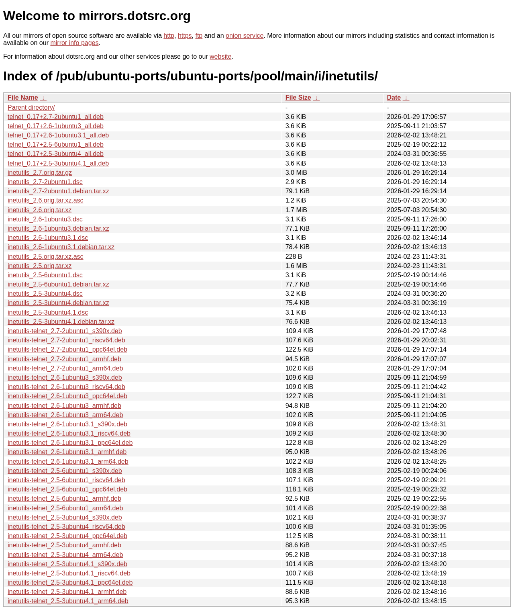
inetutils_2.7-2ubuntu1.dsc (45, 181)
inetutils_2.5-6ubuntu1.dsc (45, 275)
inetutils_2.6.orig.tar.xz (39, 210)
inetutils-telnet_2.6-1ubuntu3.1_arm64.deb (68, 461)
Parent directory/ (31, 107)
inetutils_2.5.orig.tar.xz (39, 265)
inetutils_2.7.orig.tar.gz (40, 172)
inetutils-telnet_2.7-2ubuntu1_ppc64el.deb (67, 349)
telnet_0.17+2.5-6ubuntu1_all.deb (56, 144)
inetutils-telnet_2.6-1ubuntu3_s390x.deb (65, 377)
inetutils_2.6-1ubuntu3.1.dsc (48, 237)
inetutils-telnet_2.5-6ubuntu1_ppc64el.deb (67, 489)
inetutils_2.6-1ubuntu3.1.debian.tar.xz (61, 247)
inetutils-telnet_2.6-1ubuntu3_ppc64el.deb (67, 396)
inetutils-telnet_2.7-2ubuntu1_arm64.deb (65, 368)
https (185, 35)
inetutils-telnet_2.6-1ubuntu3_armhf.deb (64, 405)
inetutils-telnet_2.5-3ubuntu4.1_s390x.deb (67, 564)
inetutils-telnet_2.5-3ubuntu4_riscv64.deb (66, 526)
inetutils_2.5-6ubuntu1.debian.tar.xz (58, 284)
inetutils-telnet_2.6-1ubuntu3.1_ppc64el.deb (70, 442)
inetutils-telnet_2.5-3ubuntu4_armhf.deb (64, 545)
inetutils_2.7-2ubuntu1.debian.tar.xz (58, 191)
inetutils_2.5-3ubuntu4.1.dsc (48, 312)
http (168, 35)
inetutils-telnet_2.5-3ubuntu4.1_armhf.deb (67, 591)
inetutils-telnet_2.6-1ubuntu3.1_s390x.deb (67, 424)
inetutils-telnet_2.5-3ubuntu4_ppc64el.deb (67, 535)
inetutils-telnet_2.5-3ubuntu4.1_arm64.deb (68, 601)
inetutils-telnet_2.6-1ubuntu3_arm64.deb (65, 414)
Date (394, 97)
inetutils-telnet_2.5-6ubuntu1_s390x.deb (65, 470)
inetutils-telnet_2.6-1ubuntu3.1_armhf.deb (67, 451)
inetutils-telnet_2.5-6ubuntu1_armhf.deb (64, 498)
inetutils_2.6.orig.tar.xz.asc (46, 200)
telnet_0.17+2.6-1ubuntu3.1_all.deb (58, 135)
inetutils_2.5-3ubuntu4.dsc (45, 293)
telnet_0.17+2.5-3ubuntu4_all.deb (56, 153)
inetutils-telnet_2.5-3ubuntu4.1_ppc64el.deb (70, 582)
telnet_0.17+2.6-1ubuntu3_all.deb (56, 126)
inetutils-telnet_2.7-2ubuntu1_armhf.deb (64, 359)
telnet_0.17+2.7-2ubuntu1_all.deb (56, 116)
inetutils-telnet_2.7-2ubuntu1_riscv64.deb (66, 340)
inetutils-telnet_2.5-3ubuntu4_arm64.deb (65, 554)
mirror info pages (74, 42)
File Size (298, 97)
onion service (244, 35)
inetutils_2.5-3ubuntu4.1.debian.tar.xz (61, 321)
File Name (23, 97)
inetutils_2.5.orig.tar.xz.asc (46, 256)
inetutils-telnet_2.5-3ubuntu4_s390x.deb (65, 517)
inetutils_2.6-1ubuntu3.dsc (45, 219)
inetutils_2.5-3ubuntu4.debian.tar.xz (58, 302)
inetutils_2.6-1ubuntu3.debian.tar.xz (58, 228)
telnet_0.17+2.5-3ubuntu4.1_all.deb (58, 163)
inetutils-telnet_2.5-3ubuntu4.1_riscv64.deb (69, 573)
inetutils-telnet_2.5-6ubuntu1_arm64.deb (65, 508)
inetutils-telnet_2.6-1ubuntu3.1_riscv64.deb (69, 433)
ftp (198, 35)
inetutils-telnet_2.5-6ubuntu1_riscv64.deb (66, 480)
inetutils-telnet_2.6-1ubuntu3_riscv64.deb (66, 386)
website (220, 56)
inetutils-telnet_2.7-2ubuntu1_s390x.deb (65, 331)
